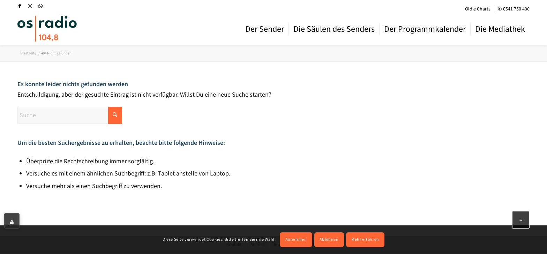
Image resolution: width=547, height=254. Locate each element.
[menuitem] (478, 9)
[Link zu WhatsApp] (40, 6)
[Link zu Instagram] (30, 6)
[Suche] (69, 115)
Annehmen (296, 239)
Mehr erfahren (365, 239)
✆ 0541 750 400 (514, 9)
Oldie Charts (477, 9)
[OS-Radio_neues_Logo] (47, 29)
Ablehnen (329, 239)
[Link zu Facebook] (19, 6)
